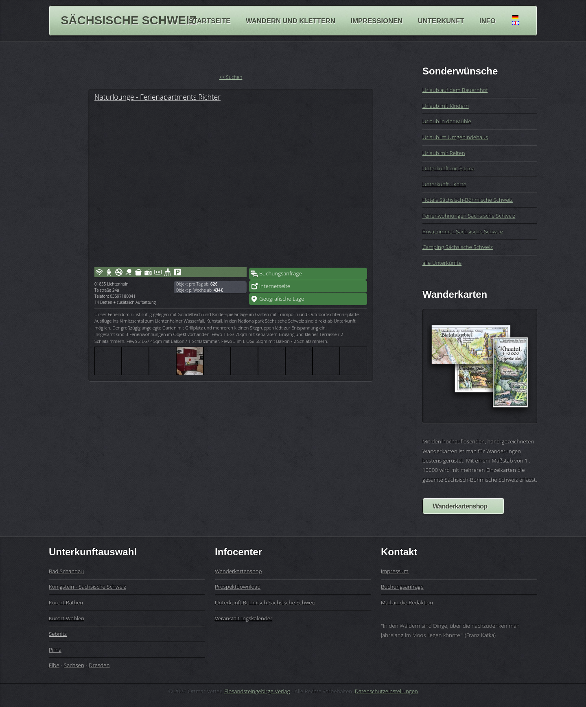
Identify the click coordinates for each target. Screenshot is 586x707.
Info (487, 20)
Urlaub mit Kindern (445, 105)
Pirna (55, 649)
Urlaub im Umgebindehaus (455, 137)
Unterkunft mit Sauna (448, 168)
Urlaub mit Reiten (443, 153)
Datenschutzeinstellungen (386, 691)
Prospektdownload (237, 586)
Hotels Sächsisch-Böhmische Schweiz (467, 199)
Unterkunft (441, 20)
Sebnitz (58, 633)
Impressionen (377, 20)
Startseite (209, 20)
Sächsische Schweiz (129, 20)
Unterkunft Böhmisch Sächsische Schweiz (265, 602)
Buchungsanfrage (280, 273)
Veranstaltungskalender (243, 618)
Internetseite (274, 286)
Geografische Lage (281, 298)
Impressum (395, 571)
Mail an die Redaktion (407, 602)
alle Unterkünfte (441, 262)
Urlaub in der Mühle (446, 121)
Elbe (54, 665)
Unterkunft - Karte (444, 184)
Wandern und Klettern (290, 20)
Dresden (99, 665)
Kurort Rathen (66, 602)
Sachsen (74, 665)
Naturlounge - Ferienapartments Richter (157, 97)
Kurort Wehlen (66, 618)
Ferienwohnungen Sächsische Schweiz (468, 215)
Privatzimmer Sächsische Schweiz (462, 231)
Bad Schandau (66, 571)
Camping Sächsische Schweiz (457, 247)
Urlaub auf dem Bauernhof (455, 90)
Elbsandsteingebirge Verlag (257, 691)
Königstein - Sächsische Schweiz (87, 586)
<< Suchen (231, 77)
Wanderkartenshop (460, 506)
